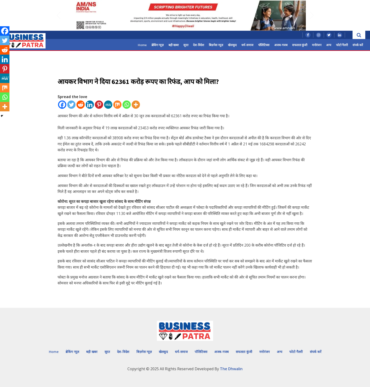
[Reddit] (80, 104)
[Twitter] (71, 104)
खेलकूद (232, 45)
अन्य (328, 45)
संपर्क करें (358, 45)
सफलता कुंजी (299, 45)
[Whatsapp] (126, 104)
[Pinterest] (99, 104)
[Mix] (117, 104)
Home (142, 45)
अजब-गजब (280, 45)
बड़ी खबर (173, 45)
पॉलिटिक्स (263, 45)
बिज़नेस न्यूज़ (216, 45)
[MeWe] (108, 104)
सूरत (185, 45)
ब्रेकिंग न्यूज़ (157, 45)
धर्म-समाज (247, 45)
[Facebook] (62, 104)
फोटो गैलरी (342, 45)
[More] (136, 104)
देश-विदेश (198, 45)
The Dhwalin (231, 368)
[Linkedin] (90, 104)
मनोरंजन (316, 45)
